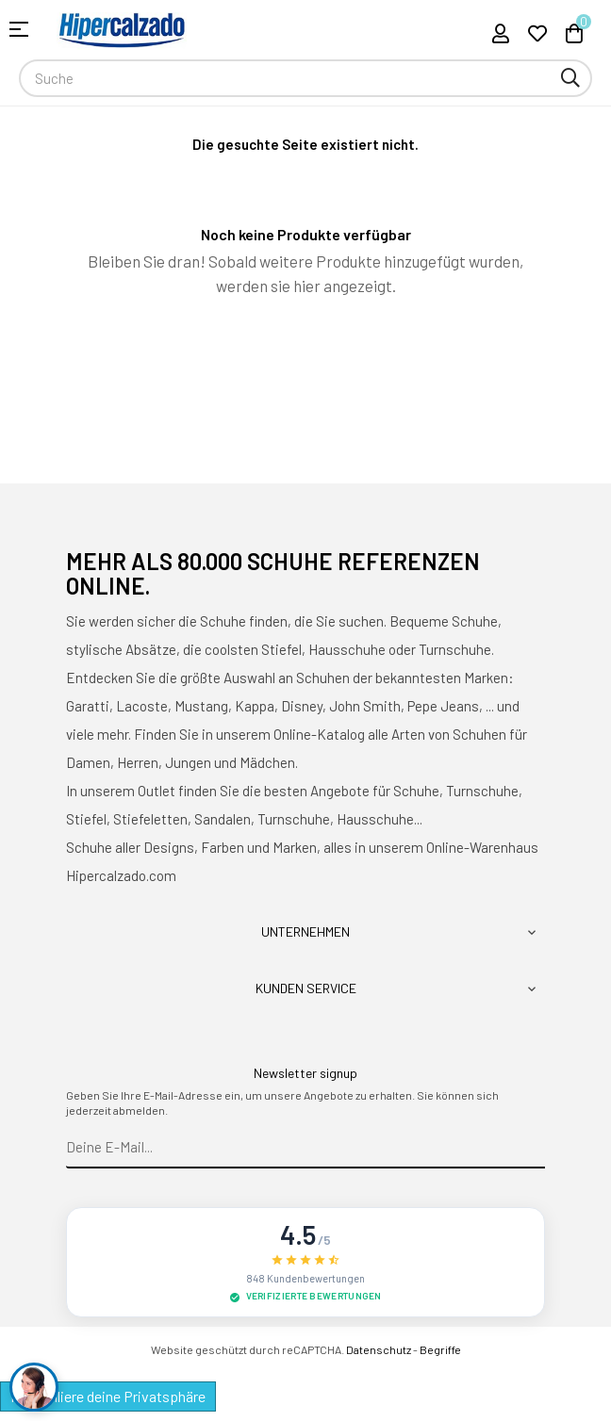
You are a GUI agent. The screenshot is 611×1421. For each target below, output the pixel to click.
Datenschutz (378, 1349)
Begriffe (440, 1349)
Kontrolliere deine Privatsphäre (108, 1396)
